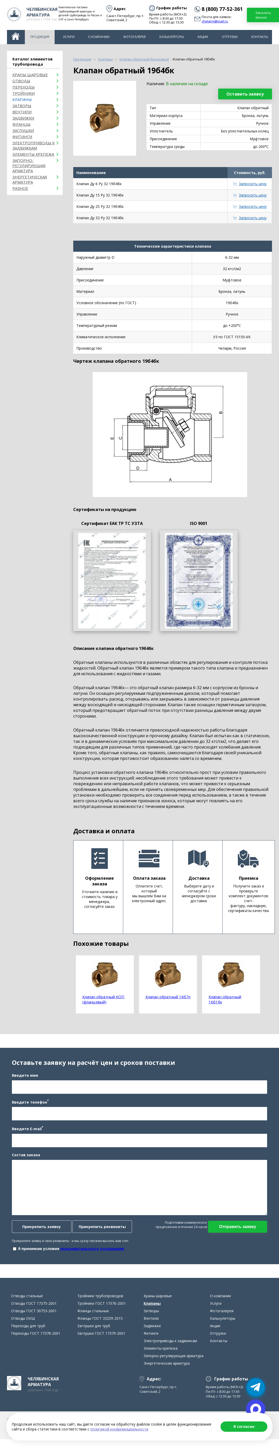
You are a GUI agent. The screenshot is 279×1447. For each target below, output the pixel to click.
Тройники (23, 93)
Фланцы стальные (93, 1315)
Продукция (39, 37)
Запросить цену (253, 183)
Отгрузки (230, 37)
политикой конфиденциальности (119, 1429)
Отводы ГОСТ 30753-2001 (34, 1315)
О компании (98, 37)
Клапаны (22, 99)
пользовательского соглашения (91, 1250)
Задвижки (23, 118)
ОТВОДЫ (21, 80)
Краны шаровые (30, 74)
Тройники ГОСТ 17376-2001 (101, 1308)
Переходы (23, 87)
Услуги (69, 37)
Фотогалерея (134, 37)
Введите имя (24, 1077)
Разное (20, 188)
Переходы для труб (28, 1330)
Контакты (259, 37)
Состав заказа (25, 1157)
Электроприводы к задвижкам (33, 145)
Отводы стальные (27, 1300)
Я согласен (243, 1426)
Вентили (22, 111)
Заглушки (23, 130)
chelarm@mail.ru (215, 21)
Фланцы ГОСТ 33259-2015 (100, 1323)
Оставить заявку (245, 94)
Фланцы (21, 124)
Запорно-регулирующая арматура (29, 165)
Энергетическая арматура (29, 179)
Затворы (21, 105)
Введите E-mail (26, 1131)
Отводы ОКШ (23, 1323)
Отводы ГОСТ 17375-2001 (34, 1308)
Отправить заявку (238, 1229)
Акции (202, 37)
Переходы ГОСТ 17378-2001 (35, 1338)
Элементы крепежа (33, 154)
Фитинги (22, 136)
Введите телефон (29, 1104)
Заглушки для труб (93, 1330)
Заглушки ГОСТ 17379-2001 (101, 1338)
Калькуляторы (171, 37)
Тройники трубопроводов (100, 1300)
